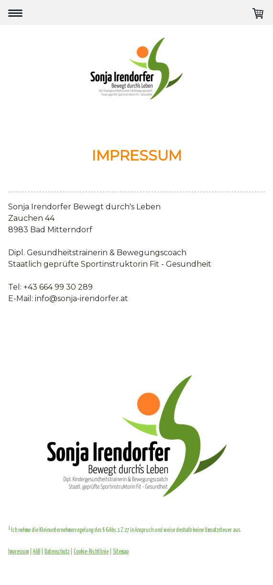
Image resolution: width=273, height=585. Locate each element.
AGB (36, 552)
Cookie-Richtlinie (91, 552)
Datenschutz (56, 552)
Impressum (18, 552)
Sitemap (121, 552)
